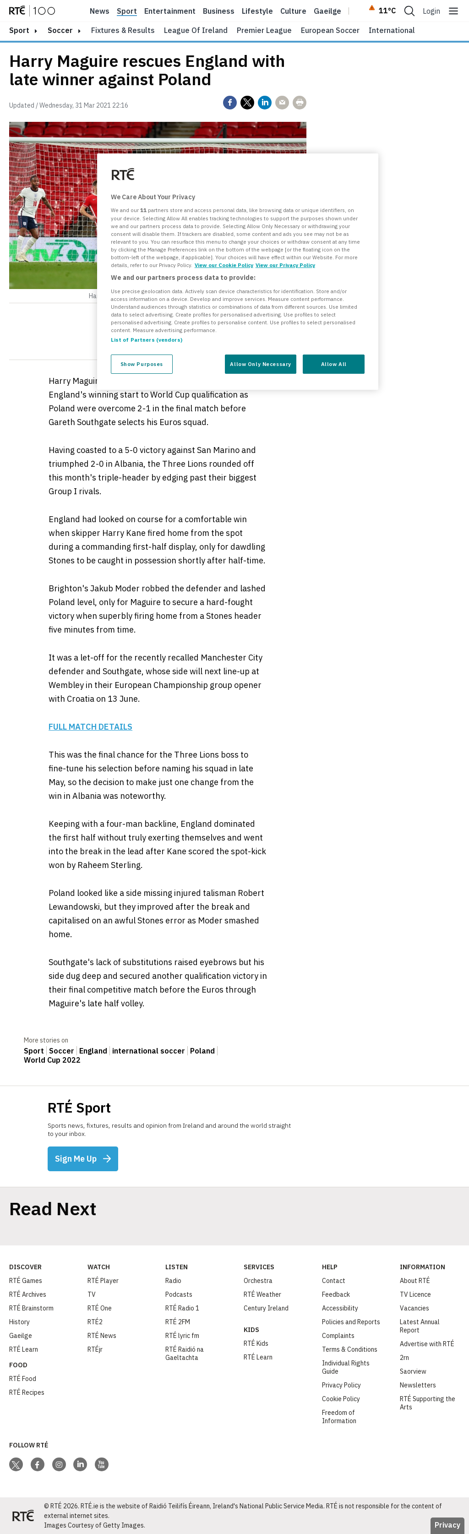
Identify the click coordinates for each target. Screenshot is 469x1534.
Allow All (334, 363)
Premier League (264, 30)
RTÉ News (101, 1336)
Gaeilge (327, 11)
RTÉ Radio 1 (182, 1308)
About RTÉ (415, 1281)
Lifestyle (257, 11)
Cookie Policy (341, 1399)
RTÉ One (99, 1308)
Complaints (338, 1336)
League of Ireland (196, 30)
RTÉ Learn (23, 1349)
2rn (404, 1358)
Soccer (60, 30)
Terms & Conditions (349, 1349)
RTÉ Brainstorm (31, 1308)
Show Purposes (141, 363)
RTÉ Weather (262, 1294)
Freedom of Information (339, 1416)
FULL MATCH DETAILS (90, 726)
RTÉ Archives (27, 1294)
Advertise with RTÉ (427, 1344)
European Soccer (330, 30)
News (99, 11)
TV (91, 1294)
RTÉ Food (22, 1379)
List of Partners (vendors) (146, 339)
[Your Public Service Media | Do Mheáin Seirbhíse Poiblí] (23, 1515)
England (93, 1050)
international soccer (148, 1050)
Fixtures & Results (123, 30)
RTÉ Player (103, 1281)
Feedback (336, 1294)
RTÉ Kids (256, 1343)
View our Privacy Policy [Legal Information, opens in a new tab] (285, 265)
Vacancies (414, 1308)
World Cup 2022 (52, 1060)
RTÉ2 (95, 1322)
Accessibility (340, 1308)
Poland (202, 1050)
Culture (293, 11)
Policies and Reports (351, 1322)
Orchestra (258, 1281)
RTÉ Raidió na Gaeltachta (184, 1353)
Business (218, 11)
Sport (127, 11)
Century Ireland (266, 1308)
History (19, 1322)
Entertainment (170, 11)
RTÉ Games (25, 1281)
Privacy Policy (341, 1385)
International (392, 30)
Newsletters (418, 1385)
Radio (173, 1281)
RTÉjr (95, 1349)
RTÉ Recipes (26, 1392)
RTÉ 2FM (177, 1322)
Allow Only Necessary (260, 363)
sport (19, 30)
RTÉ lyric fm (182, 1336)
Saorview (413, 1371)
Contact (333, 1281)
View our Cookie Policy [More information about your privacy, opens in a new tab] (224, 265)
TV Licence (415, 1294)
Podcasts (178, 1294)
